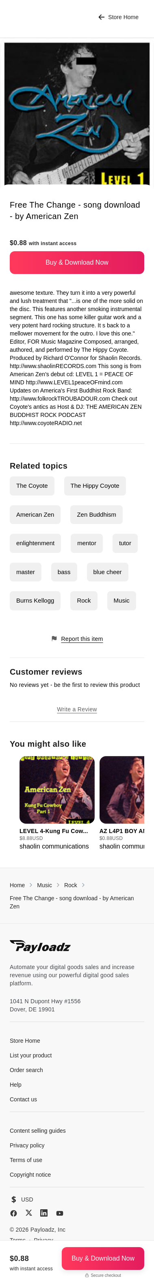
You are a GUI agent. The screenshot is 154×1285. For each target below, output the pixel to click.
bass (64, 571)
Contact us (23, 1099)
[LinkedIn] (44, 1213)
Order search (26, 1070)
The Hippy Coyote (95, 485)
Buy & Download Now (77, 262)
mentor (86, 542)
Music (122, 600)
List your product (31, 1055)
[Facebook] (13, 1213)
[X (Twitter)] (29, 1212)
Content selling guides (38, 1130)
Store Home (118, 17)
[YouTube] (60, 1213)
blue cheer (107, 571)
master (25, 571)
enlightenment (35, 542)
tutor (125, 542)
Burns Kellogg (35, 600)
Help (16, 1084)
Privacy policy (27, 1145)
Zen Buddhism (96, 514)
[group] (57, 803)
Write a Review (77, 709)
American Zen (35, 514)
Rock (84, 600)
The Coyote (32, 485)
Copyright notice (30, 1174)
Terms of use (26, 1160)
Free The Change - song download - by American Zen (72, 902)
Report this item (77, 638)
